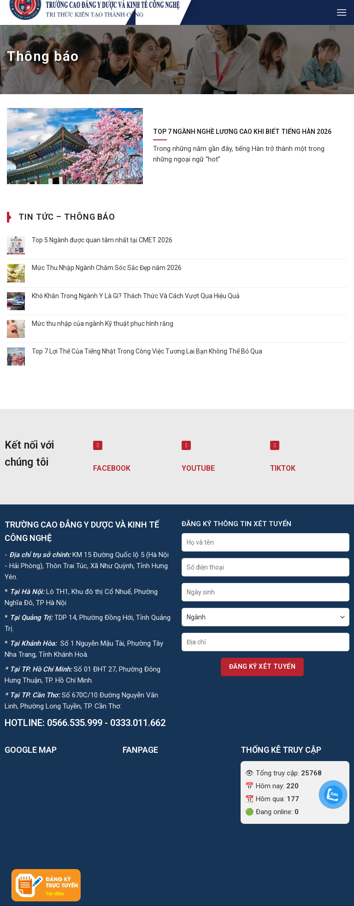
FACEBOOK (111, 468)
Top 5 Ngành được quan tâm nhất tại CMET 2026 (102, 240)
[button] (341, 12)
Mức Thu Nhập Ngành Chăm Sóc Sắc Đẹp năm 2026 (107, 267)
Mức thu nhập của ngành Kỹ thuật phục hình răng (102, 323)
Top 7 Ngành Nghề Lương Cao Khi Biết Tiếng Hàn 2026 (242, 131)
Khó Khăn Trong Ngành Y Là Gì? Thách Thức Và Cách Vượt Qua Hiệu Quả (136, 296)
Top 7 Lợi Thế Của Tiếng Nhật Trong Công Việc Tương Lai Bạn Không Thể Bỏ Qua (147, 351)
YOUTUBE (198, 468)
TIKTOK (282, 468)
